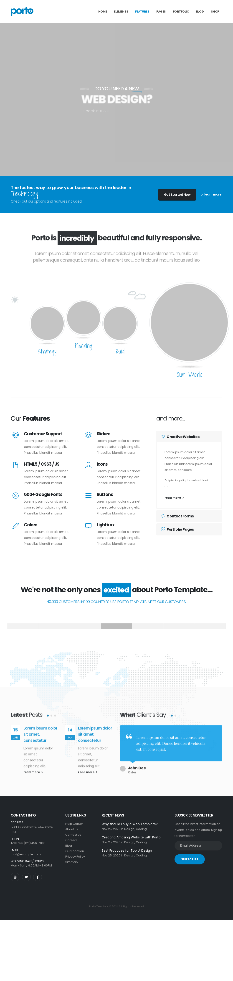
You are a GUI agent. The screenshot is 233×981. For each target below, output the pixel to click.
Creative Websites (180, 436)
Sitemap (71, 862)
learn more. (213, 194)
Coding (141, 829)
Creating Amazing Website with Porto (131, 837)
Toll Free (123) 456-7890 (28, 843)
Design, (129, 829)
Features (142, 11)
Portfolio (181, 11)
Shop (215, 11)
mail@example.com (26, 854)
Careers (71, 840)
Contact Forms (178, 516)
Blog (200, 11)
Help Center (74, 824)
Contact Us (73, 835)
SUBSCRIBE (189, 859)
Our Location (74, 851)
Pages (161, 11)
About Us (71, 829)
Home (102, 11)
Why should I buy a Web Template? (130, 824)
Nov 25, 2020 (111, 829)
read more (174, 498)
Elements (121, 11)
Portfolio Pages (178, 529)
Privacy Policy (75, 856)
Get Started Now (177, 194)
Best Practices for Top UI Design (127, 850)
